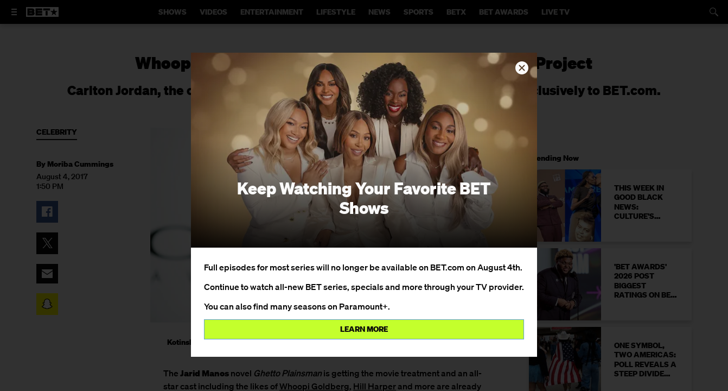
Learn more (364, 329)
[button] (521, 67)
